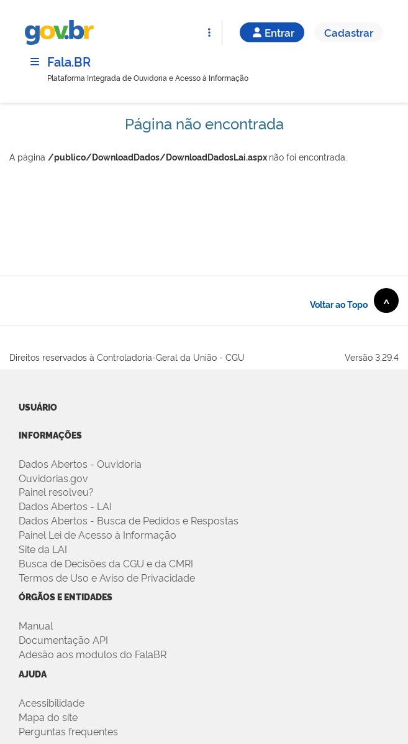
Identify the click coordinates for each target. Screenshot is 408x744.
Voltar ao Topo (354, 300)
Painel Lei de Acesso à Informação (97, 534)
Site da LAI (43, 549)
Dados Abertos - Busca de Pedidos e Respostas (128, 520)
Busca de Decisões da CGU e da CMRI (106, 563)
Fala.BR (69, 61)
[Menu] (35, 62)
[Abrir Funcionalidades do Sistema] (209, 32)
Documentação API (63, 639)
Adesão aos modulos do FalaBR (92, 654)
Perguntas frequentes (68, 731)
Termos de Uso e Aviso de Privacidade (107, 577)
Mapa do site (48, 716)
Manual (36, 625)
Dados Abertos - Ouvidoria (80, 463)
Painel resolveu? (56, 491)
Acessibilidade (51, 702)
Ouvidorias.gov (53, 478)
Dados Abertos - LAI (65, 506)
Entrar (272, 32)
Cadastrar (348, 32)
